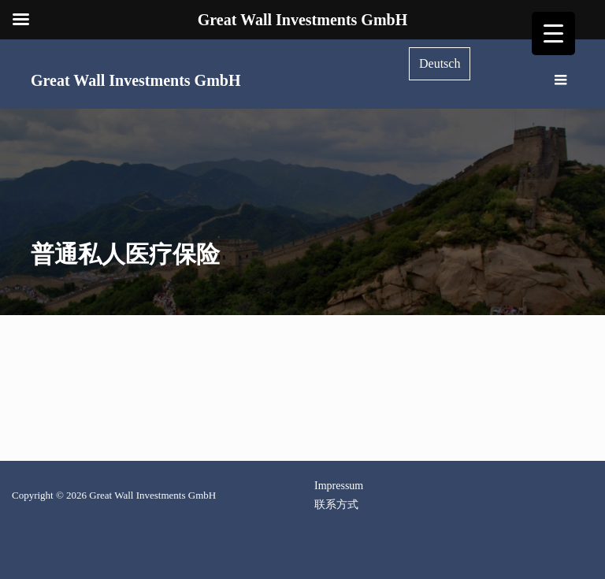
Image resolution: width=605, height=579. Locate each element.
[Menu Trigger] (553, 33)
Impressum (338, 486)
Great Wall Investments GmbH (135, 80)
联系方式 (336, 504)
